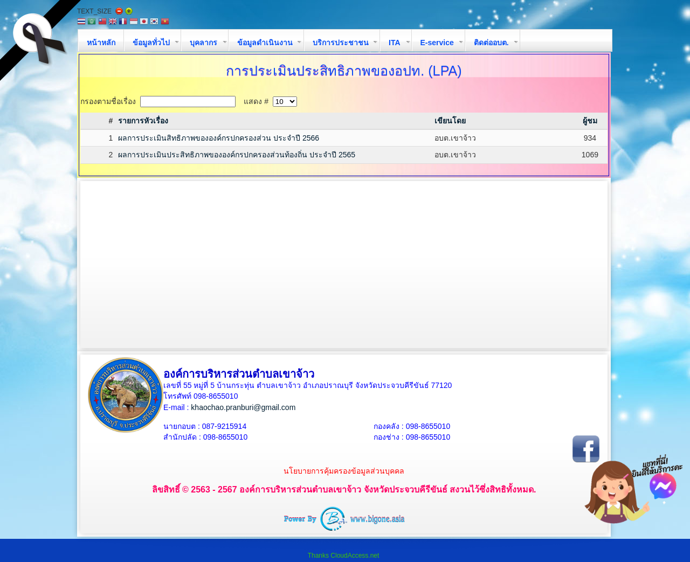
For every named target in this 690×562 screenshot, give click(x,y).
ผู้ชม (590, 120)
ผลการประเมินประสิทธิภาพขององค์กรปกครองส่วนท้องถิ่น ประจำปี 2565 (236, 154)
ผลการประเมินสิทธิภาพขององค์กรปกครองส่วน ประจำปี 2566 (218, 138)
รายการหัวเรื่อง (143, 120)
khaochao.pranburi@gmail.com (243, 407)
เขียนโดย (450, 120)
